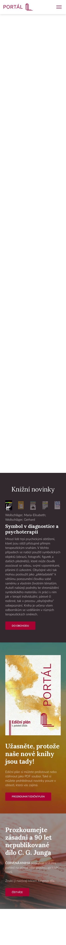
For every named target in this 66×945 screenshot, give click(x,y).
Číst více (17, 892)
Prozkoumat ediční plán (28, 796)
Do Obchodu (20, 625)
